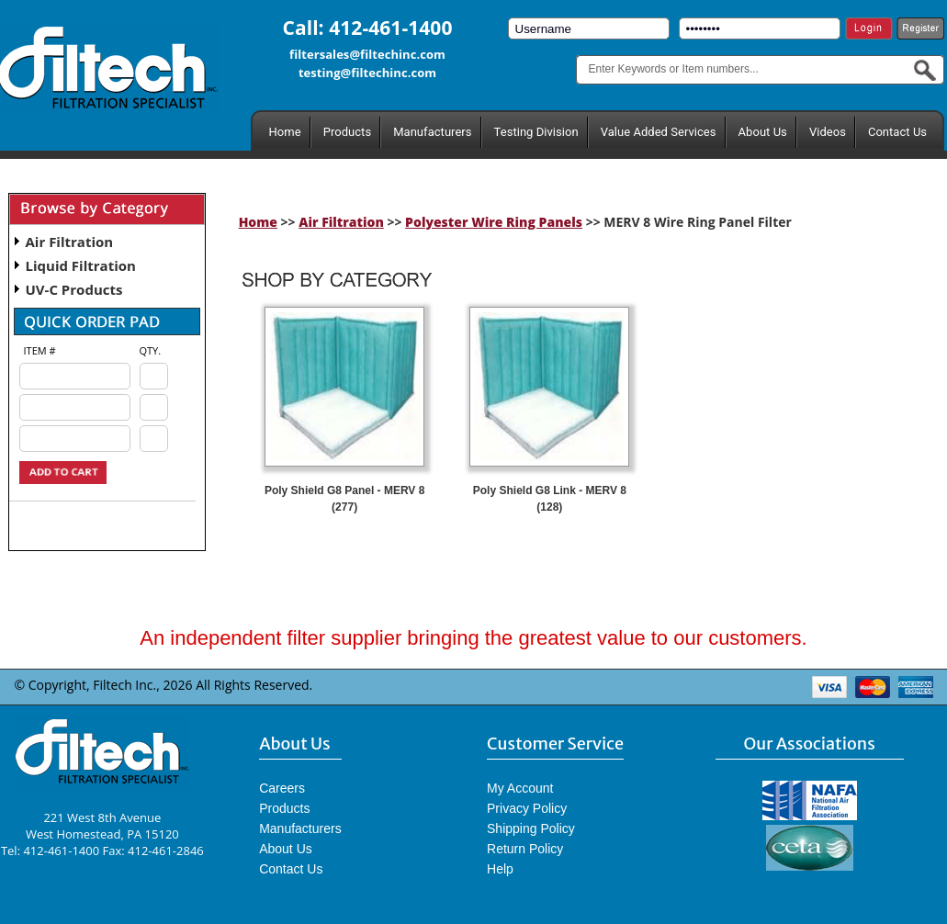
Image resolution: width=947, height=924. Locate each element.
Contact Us (897, 132)
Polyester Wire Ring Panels (493, 222)
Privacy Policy (527, 808)
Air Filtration (70, 241)
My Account (520, 788)
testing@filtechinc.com (367, 72)
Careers (282, 788)
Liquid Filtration (81, 265)
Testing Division (536, 132)
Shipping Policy (531, 828)
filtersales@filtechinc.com (367, 54)
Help (500, 869)
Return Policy (525, 848)
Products (347, 132)
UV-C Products (74, 289)
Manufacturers (432, 132)
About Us (762, 132)
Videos (827, 132)
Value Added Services (658, 132)
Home (285, 132)
